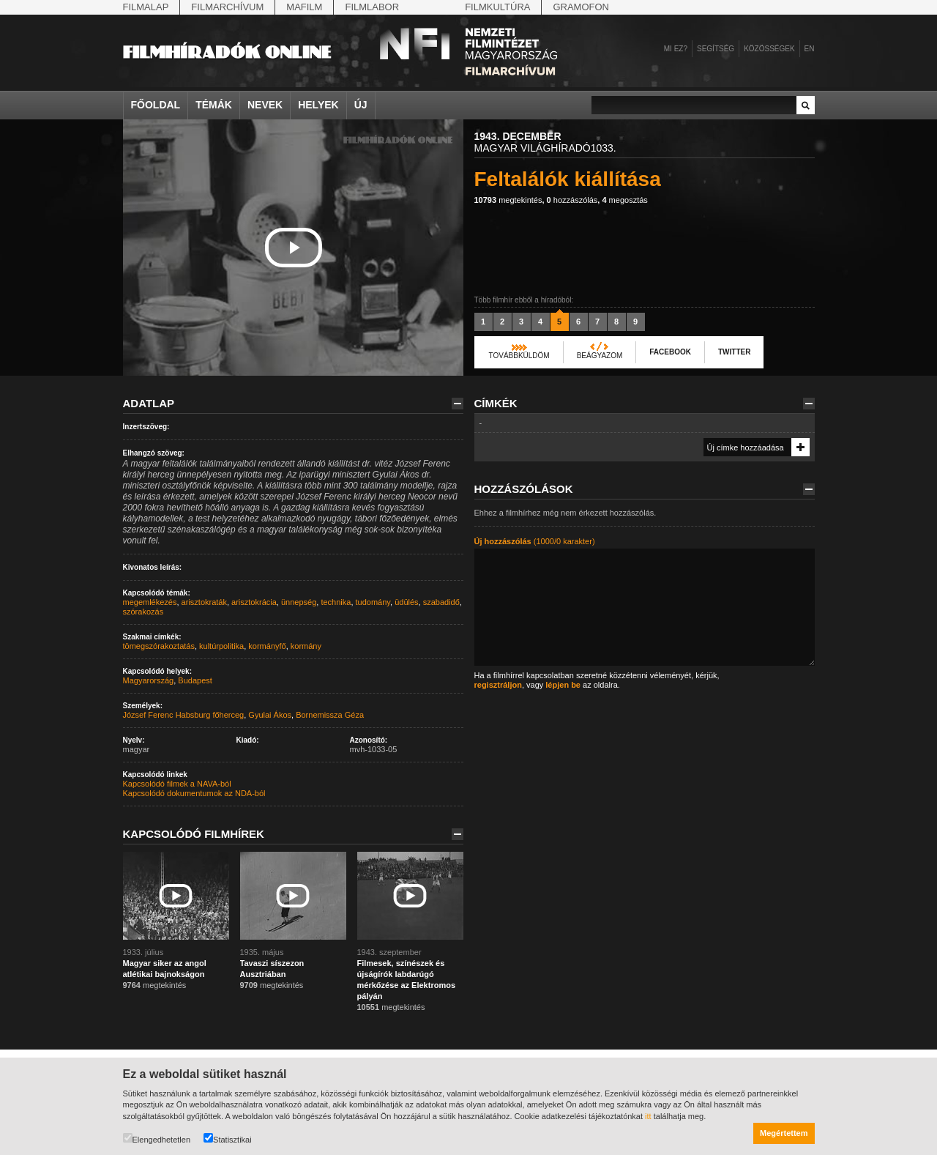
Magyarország (148, 680)
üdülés (406, 602)
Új (360, 105)
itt (648, 1116)
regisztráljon (498, 684)
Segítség (715, 49)
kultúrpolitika (221, 646)
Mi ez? (675, 49)
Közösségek (769, 49)
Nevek (265, 105)
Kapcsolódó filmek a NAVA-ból (177, 783)
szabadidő (441, 602)
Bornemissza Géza (330, 714)
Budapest (195, 680)
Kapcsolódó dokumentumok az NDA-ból (194, 793)
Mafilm (304, 6)
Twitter (734, 352)
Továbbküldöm (519, 356)
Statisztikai (228, 1138)
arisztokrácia (254, 602)
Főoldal (156, 105)
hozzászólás (572, 200)
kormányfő (266, 646)
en (810, 49)
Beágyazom (600, 356)
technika (336, 602)
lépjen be (563, 684)
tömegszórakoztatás (159, 646)
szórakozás (143, 611)
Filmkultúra (497, 6)
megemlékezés (150, 602)
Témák (213, 105)
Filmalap (146, 6)
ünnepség (298, 602)
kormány (306, 646)
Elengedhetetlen (157, 1138)
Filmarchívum (227, 6)
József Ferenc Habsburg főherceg (183, 714)
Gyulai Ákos (269, 714)
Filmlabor (372, 6)
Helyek (318, 105)
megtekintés (508, 200)
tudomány (373, 602)
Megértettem (783, 1133)
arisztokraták (204, 602)
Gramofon (581, 6)
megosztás (624, 200)
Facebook (670, 352)
